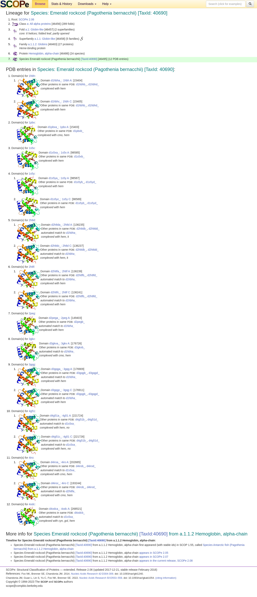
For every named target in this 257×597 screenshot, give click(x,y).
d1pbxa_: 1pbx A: (58, 127)
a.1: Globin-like (34, 29)
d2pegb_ (79, 321)
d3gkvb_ (80, 347)
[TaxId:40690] (89, 59)
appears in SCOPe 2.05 (153, 552)
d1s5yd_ (91, 182)
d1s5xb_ (79, 156)
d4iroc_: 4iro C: (60, 483)
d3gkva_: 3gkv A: (59, 343)
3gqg (32, 364)
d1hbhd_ (93, 84)
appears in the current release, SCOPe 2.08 (166, 560)
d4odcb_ (79, 512)
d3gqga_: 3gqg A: (62, 369)
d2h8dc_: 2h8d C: (61, 245)
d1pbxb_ (78, 130)
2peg (32, 313)
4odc (32, 504)
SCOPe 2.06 (26, 19)
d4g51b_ (80, 419)
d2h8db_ (82, 228)
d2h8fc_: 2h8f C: (61, 292)
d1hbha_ (71, 232)
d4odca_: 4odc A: (59, 508)
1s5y (32, 173)
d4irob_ (80, 466)
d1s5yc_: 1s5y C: (60, 199)
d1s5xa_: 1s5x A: (59, 152)
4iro (31, 457)
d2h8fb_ (81, 275)
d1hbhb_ (81, 84)
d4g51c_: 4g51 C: (62, 436)
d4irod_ (91, 466)
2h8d (32, 220)
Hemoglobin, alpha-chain (44, 53)
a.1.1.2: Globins (37, 44)
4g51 (32, 411)
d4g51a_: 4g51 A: (61, 415)
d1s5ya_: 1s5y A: (59, 178)
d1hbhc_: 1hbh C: (61, 101)
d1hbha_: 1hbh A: (61, 80)
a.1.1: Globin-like (45, 38)
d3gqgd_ (94, 372)
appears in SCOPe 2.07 (153, 556)
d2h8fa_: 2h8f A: (61, 271)
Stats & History (61, 4)
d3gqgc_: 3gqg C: (62, 390)
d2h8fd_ (92, 275)
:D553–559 (100, 577)
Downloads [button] (87, 4)
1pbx (32, 122)
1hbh (32, 75)
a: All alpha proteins (39, 23)
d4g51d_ (92, 419)
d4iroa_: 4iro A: (60, 462)
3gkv (32, 338)
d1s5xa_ (70, 423)
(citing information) (165, 577)
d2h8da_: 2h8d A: (62, 224)
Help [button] (106, 4)
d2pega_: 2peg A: (59, 317)
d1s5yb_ (79, 182)
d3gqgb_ (82, 372)
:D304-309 (92, 573)
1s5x (32, 148)
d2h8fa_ (71, 491)
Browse (40, 4)
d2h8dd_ (94, 228)
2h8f (31, 266)
